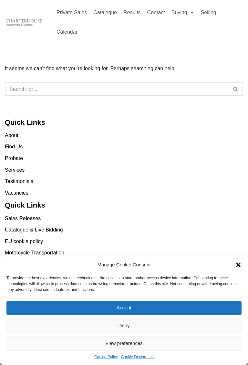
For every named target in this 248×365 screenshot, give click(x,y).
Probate (14, 158)
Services (15, 170)
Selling (208, 12)
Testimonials (19, 181)
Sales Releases (23, 218)
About (11, 135)
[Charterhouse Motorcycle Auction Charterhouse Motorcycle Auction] (24, 23)
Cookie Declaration (137, 357)
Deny (123, 325)
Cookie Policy (106, 357)
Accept (124, 307)
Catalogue (105, 12)
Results (131, 12)
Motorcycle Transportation (34, 252)
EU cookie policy (24, 241)
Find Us (14, 146)
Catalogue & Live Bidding (34, 229)
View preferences (124, 343)
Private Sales (72, 12)
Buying (182, 12)
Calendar (67, 32)
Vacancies (16, 193)
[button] (238, 265)
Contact (156, 12)
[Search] (117, 89)
